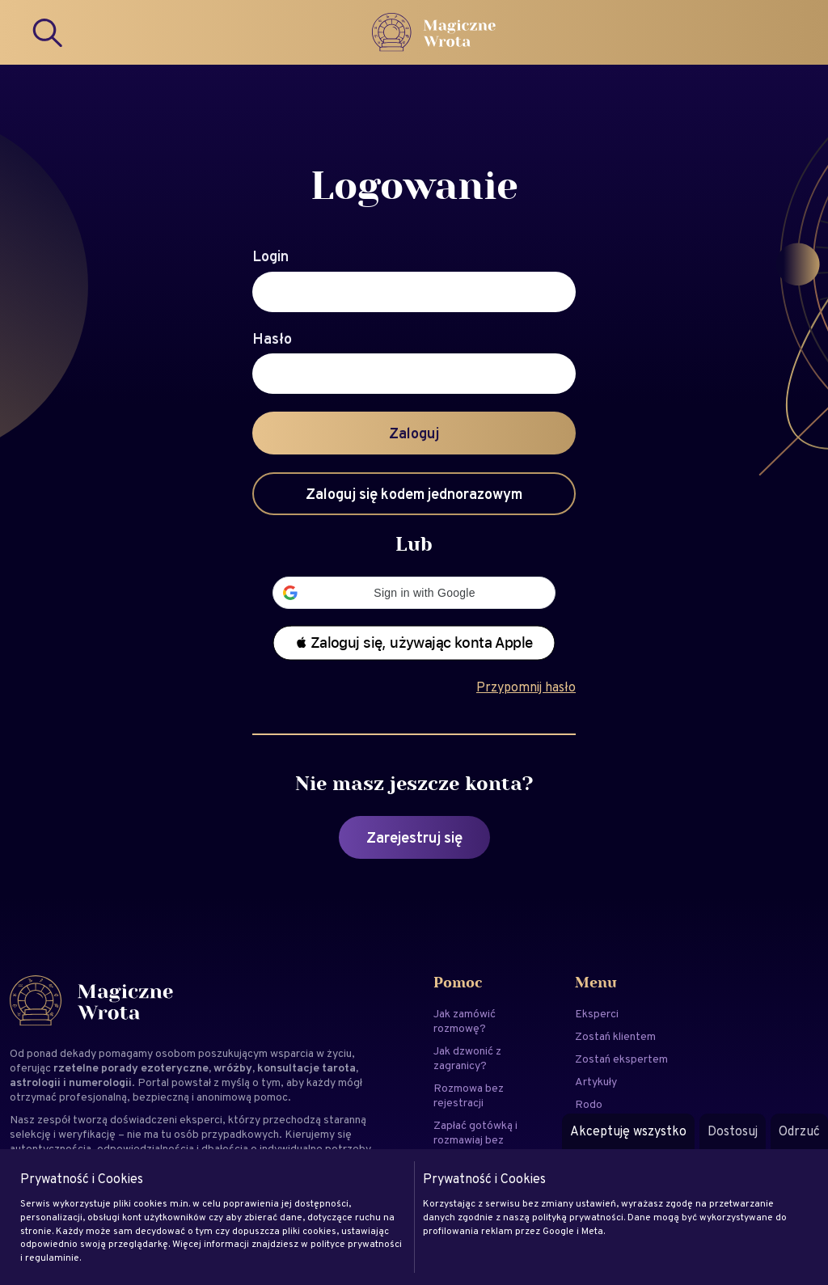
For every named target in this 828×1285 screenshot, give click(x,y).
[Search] (48, 32)
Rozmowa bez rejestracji (468, 1095)
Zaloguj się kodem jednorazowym (414, 493)
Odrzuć (799, 1130)
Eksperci (597, 1013)
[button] (414, 593)
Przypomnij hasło (526, 686)
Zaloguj (414, 433)
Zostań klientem (615, 1036)
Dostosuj (733, 1130)
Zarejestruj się (414, 837)
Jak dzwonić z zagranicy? (467, 1057)
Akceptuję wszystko (628, 1130)
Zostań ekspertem (621, 1058)
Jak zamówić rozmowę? (464, 1020)
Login (270, 256)
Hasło (272, 339)
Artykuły (596, 1081)
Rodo (588, 1104)
